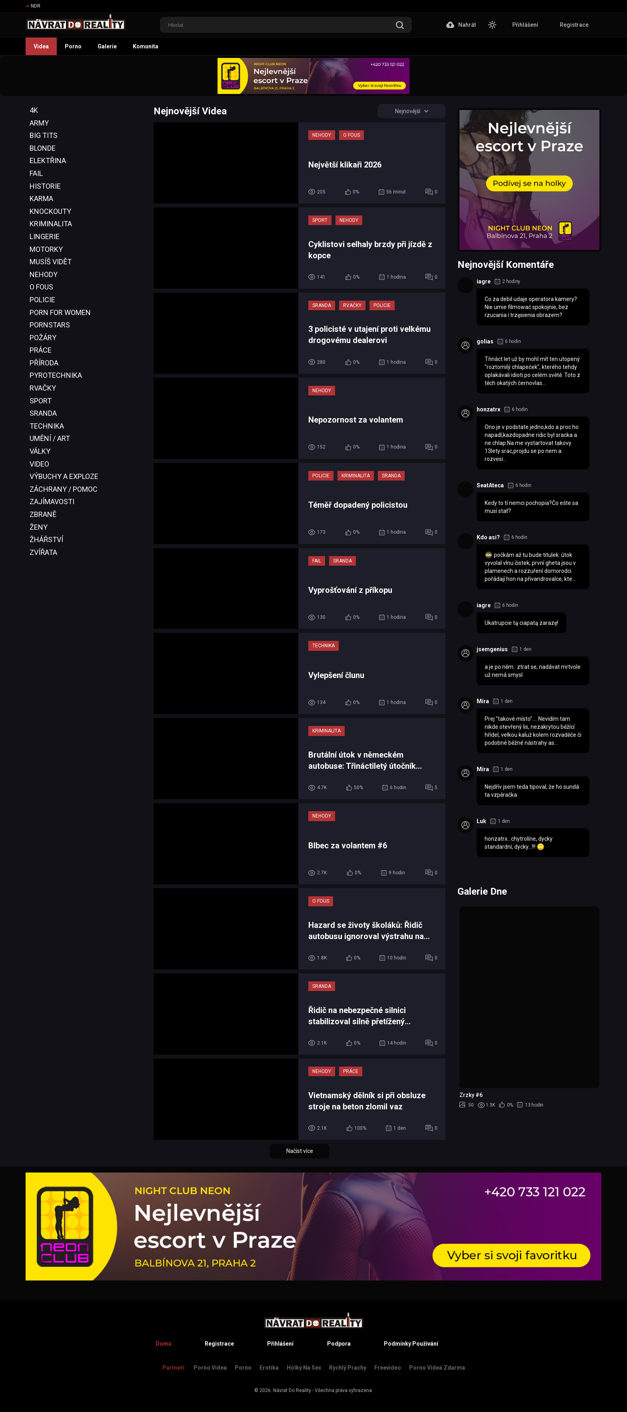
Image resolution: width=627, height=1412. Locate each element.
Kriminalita (51, 223)
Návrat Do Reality (292, 1390)
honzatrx (488, 409)
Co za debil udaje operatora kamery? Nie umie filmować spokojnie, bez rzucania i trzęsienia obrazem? (531, 307)
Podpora (339, 1343)
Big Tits (44, 135)
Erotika (269, 1367)
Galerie (107, 46)
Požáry (43, 337)
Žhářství (46, 539)
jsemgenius (492, 649)
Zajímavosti (52, 501)
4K (34, 110)
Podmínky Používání (411, 1343)
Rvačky (43, 388)
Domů (164, 1343)
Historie (45, 186)
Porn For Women (60, 312)
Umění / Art (50, 438)
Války (40, 451)
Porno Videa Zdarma (437, 1367)
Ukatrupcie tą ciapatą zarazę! (521, 623)
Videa (41, 46)
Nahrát (461, 25)
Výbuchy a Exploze (64, 476)
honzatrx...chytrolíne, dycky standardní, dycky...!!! (519, 843)
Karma (41, 198)
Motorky (46, 249)
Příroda (44, 363)
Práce (41, 350)
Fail (36, 173)
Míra (483, 701)
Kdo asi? (488, 537)
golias (485, 341)
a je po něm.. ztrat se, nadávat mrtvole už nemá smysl (533, 671)
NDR (33, 6)
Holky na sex (304, 1367)
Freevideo (387, 1367)
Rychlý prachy (347, 1367)
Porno (73, 46)
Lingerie (45, 236)
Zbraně (43, 514)
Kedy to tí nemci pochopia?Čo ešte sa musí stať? (531, 507)
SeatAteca (490, 485)
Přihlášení (525, 25)
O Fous (41, 287)
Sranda (43, 413)
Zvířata (43, 552)
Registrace (574, 25)
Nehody (44, 274)
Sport (41, 401)
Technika (47, 426)
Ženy (39, 527)
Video (39, 464)
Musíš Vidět (51, 261)
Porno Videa (210, 1367)
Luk (481, 821)
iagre (484, 281)
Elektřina (48, 160)
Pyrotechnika (56, 375)
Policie (42, 299)
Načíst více (299, 1151)
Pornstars (50, 325)
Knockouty (50, 211)
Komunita (145, 46)
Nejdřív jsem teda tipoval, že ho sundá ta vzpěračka (532, 791)
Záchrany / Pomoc (64, 489)
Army (39, 123)
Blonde (43, 148)
